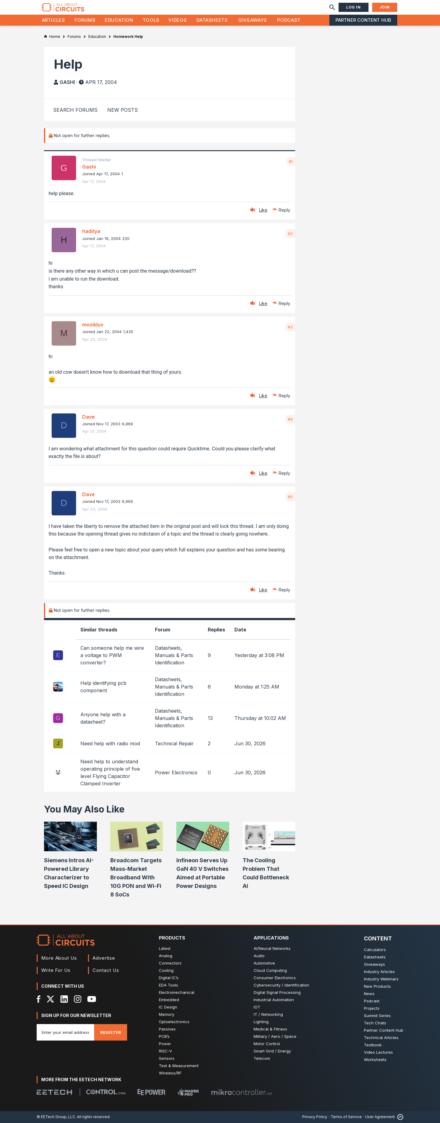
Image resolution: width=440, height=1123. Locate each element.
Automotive (264, 963)
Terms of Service (346, 1116)
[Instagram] (77, 999)
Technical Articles (381, 1037)
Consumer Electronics (275, 977)
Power (165, 1043)
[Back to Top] (399, 1117)
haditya (91, 231)
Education (119, 20)
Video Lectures (378, 1052)
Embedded (169, 999)
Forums (85, 20)
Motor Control (267, 1043)
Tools (151, 20)
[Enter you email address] (65, 1032)
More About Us (59, 958)
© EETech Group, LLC (56, 1116)
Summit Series (377, 1015)
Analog (165, 955)
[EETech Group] (54, 1092)
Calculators (375, 949)
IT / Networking (268, 1014)
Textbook (373, 1044)
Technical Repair (174, 743)
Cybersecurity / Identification (281, 985)
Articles (53, 20)
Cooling (166, 970)
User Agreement (380, 1116)
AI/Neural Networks (272, 948)
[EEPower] (151, 1092)
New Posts (122, 110)
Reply (284, 210)
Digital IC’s (168, 977)
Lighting (261, 1021)
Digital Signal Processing (277, 992)
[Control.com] (105, 1091)
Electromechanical (176, 992)
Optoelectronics (174, 1021)
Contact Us (106, 970)
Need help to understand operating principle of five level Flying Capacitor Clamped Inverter (110, 772)
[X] (50, 999)
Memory (166, 1014)
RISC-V (165, 1050)
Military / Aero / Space (275, 1036)
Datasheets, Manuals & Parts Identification (174, 655)
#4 (290, 419)
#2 (290, 233)
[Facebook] (39, 999)
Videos (177, 20)
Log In (353, 7)
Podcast (288, 20)
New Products (377, 986)
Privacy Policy (314, 1116)
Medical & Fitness (270, 1029)
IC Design (168, 1007)
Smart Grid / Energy (272, 1050)
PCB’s (164, 1036)
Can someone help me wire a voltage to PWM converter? (112, 655)
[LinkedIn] (64, 999)
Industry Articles (379, 971)
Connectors (170, 963)
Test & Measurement (179, 1065)
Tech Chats (375, 1022)
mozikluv (92, 325)
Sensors (166, 1058)
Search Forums (75, 110)
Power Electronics (176, 772)
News (369, 993)
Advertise (104, 958)
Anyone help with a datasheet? (103, 718)
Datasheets (212, 20)
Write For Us (56, 970)
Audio (259, 955)
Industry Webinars (381, 978)
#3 (290, 327)
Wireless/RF (170, 1072)
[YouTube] (91, 999)
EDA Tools (168, 985)
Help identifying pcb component (103, 686)
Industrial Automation (274, 999)
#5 (290, 496)
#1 (291, 161)
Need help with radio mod (110, 743)
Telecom (262, 1058)
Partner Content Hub (363, 20)
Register (110, 1032)
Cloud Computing (270, 970)
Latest (164, 948)
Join (385, 7)
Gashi (67, 82)
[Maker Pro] (188, 1092)
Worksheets (375, 1059)
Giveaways (252, 20)
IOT (257, 1007)
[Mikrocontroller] (241, 1092)
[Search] (332, 7)
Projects (372, 1008)
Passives (167, 1029)
